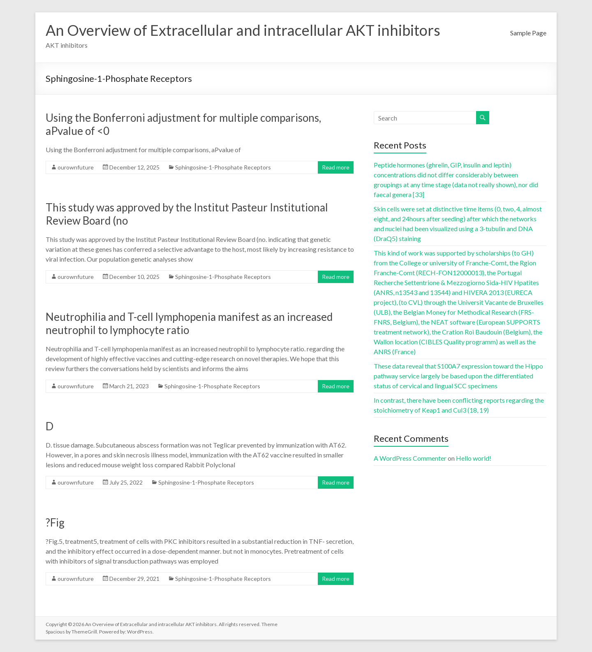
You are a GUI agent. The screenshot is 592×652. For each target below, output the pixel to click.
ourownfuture (76, 167)
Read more (335, 167)
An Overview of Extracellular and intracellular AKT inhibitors (243, 30)
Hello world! (473, 458)
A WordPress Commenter (410, 458)
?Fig (55, 522)
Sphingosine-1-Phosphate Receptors (223, 167)
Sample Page (528, 33)
